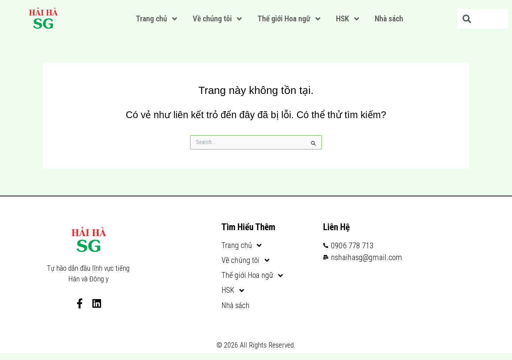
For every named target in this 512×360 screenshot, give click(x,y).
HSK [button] (348, 18)
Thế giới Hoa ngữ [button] (289, 18)
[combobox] (482, 19)
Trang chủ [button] (157, 18)
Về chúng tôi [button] (218, 18)
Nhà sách (389, 18)
